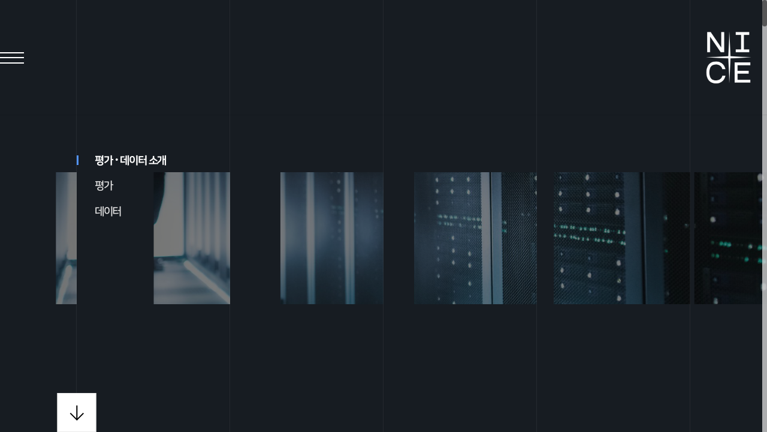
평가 (103, 186)
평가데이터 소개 (121, 160)
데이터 (108, 212)
